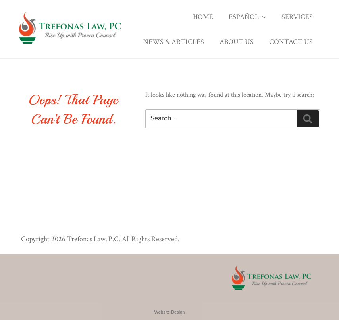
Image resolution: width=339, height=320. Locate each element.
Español (248, 16)
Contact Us (291, 41)
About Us (237, 41)
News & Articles (173, 41)
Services (297, 16)
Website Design (169, 312)
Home (203, 16)
